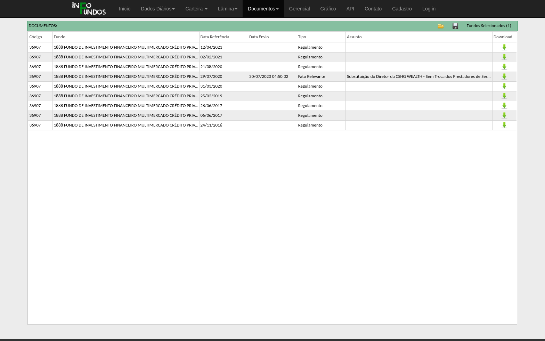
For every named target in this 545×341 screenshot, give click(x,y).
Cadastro (402, 8)
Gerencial (299, 8)
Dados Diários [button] (158, 8)
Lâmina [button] (227, 8)
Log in (429, 8)
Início (124, 8)
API (351, 8)
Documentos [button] (263, 8)
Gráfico (328, 8)
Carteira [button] (196, 8)
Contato (373, 8)
